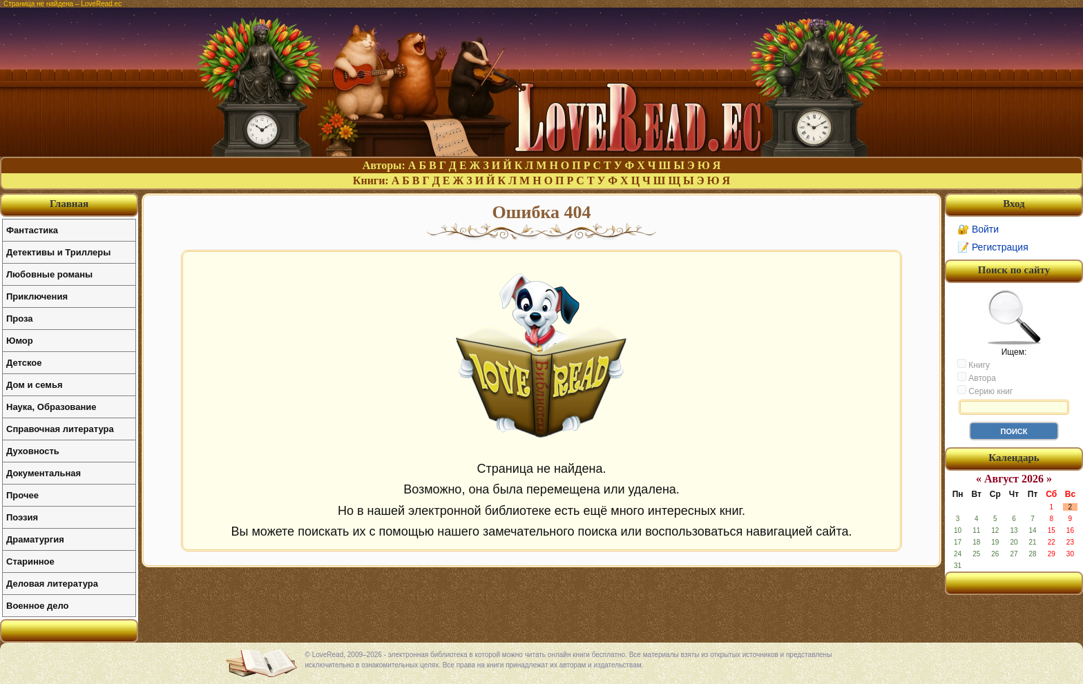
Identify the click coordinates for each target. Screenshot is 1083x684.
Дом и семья (34, 385)
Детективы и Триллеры (58, 252)
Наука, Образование (51, 407)
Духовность (32, 451)
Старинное (30, 561)
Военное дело (37, 605)
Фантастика (32, 230)
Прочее (22, 495)
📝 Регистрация (992, 247)
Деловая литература (52, 583)
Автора (976, 377)
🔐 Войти (978, 229)
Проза (19, 318)
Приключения (37, 296)
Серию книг (985, 390)
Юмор (19, 340)
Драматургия (35, 539)
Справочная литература (60, 429)
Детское (23, 363)
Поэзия (22, 517)
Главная (69, 203)
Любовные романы (49, 274)
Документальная (43, 473)
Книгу (973, 364)
